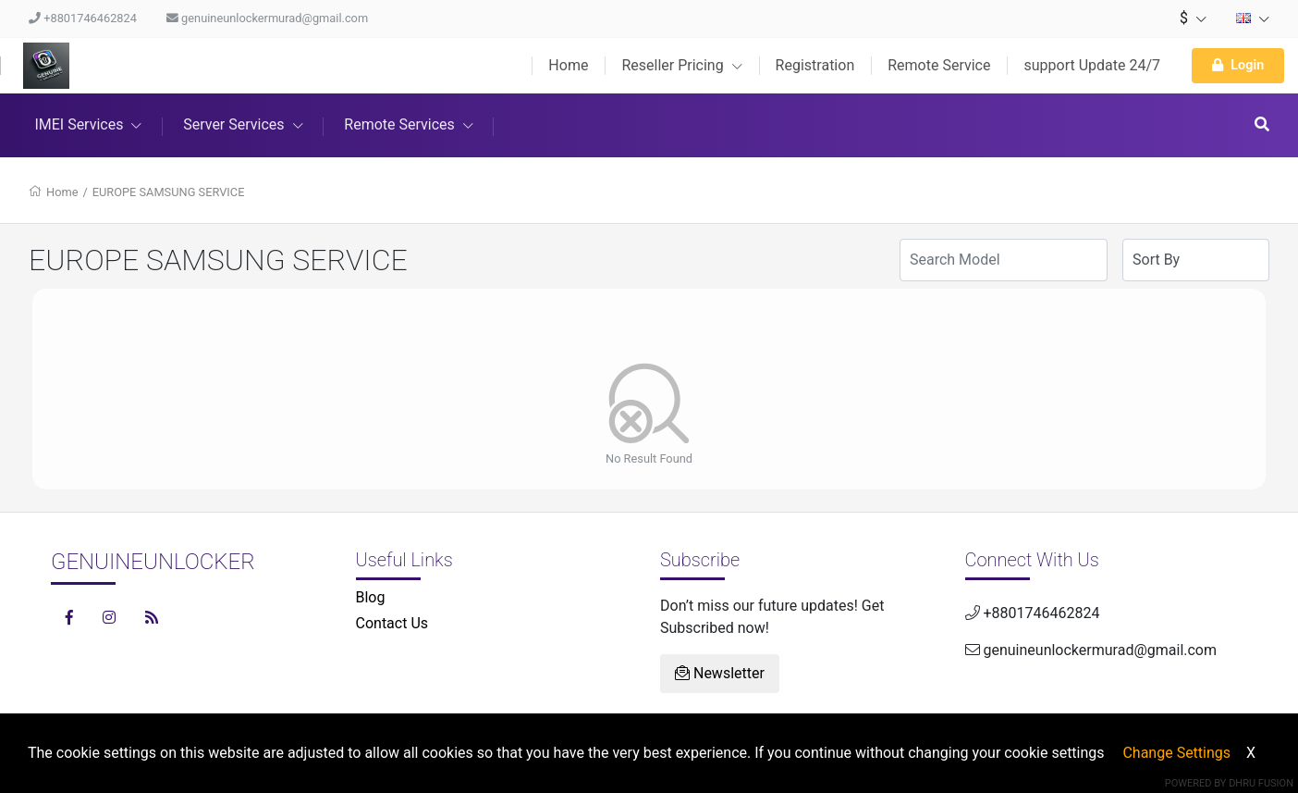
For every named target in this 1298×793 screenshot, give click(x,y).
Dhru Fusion (1261, 783)
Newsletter (720, 673)
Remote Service (939, 65)
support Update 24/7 (1091, 65)
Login (1238, 65)
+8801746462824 (83, 18)
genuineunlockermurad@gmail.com (267, 18)
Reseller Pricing (681, 65)
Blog (371, 597)
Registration (815, 65)
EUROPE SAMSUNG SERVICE (168, 192)
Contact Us (392, 623)
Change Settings (1176, 753)
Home (568, 65)
